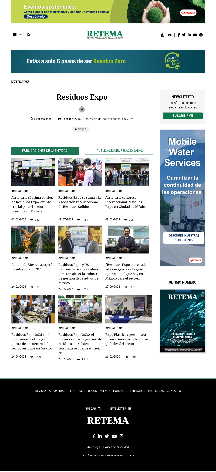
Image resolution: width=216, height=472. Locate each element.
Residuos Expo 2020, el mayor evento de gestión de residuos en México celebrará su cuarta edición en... (80, 344)
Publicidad (156, 391)
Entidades (20, 82)
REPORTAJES (76, 391)
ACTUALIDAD (57, 391)
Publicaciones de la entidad (45, 150)
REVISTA (40, 391)
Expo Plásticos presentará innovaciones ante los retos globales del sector (126, 339)
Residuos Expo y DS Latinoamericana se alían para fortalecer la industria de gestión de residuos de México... (79, 274)
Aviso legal (93, 447)
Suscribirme (183, 115)
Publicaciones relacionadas (120, 150)
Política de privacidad (116, 447)
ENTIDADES (137, 391)
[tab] (45, 151)
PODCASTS (120, 391)
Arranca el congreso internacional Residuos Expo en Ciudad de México (126, 202)
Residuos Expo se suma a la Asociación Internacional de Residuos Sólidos (79, 202)
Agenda (104, 391)
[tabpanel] (82, 264)
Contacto (174, 391)
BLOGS (92, 391)
